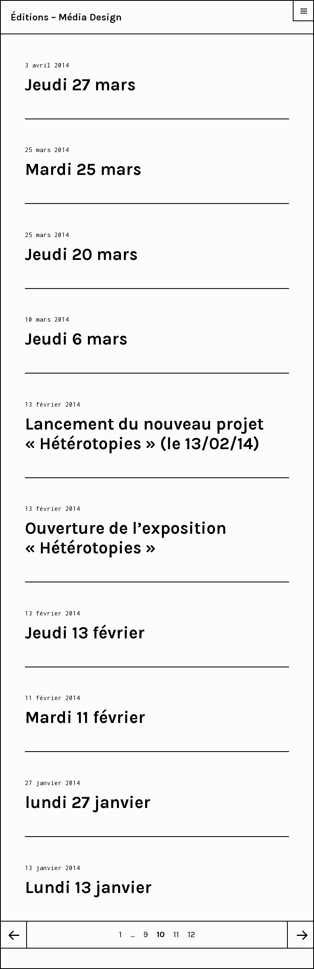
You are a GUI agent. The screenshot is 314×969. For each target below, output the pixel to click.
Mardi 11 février (85, 717)
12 (193, 930)
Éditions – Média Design (66, 17)
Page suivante (300, 935)
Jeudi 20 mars (81, 254)
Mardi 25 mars (83, 169)
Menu (303, 20)
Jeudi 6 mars (76, 339)
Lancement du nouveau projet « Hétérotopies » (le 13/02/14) (144, 433)
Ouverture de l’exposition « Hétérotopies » (126, 537)
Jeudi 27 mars (80, 84)
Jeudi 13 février (85, 632)
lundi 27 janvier (87, 802)
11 (177, 930)
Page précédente (14, 935)
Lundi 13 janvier (88, 887)
